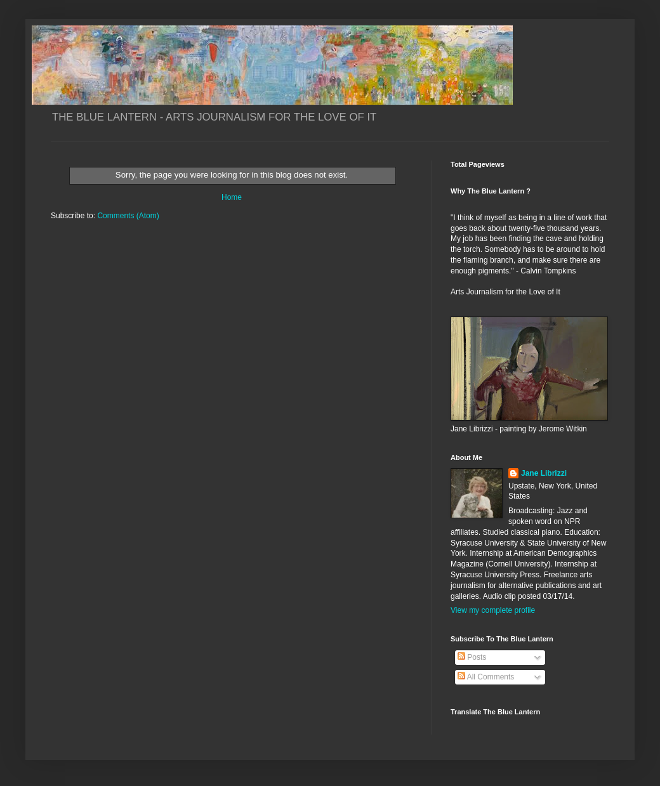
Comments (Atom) (128, 215)
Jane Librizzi (544, 473)
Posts (472, 657)
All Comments (486, 676)
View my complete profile (493, 610)
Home (231, 197)
